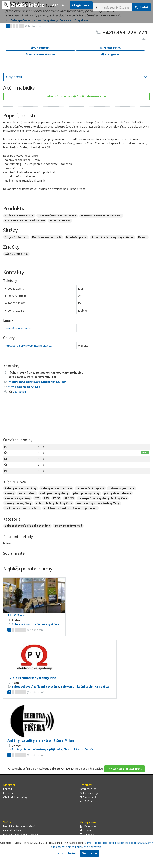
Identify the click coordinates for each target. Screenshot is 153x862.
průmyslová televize (117, 493)
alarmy (9, 493)
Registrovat (81, 5)
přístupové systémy (86, 493)
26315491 (19, 392)
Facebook (88, 826)
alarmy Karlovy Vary (18, 503)
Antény (17, 749)
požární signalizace (121, 488)
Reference (9, 793)
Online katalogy (89, 793)
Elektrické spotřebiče (78, 749)
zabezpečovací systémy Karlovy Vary (102, 498)
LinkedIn (87, 834)
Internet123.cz (88, 789)
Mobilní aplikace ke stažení (19, 826)
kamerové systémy (17, 498)
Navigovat (110, 54)
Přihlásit (59, 5)
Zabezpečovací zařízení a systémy (27, 525)
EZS (37, 498)
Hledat (141, 7)
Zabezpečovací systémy (20, 488)
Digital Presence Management (20, 834)
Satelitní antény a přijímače (42, 749)
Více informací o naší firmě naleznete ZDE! (76, 96)
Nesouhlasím (66, 853)
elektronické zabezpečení (22, 508)
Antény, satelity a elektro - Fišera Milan (40, 740)
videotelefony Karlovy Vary (54, 503)
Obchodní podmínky (15, 797)
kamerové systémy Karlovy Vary (98, 503)
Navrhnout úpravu (40, 54)
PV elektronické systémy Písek (33, 677)
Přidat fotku (110, 47)
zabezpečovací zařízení (56, 488)
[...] (116, 7)
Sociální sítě (86, 801)
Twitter (86, 830)
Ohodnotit (40, 47)
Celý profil (14, 77)
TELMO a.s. (16, 615)
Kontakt (7, 789)
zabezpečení (27, 493)
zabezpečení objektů (90, 488)
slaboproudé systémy (54, 493)
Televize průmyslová (68, 525)
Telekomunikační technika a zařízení (86, 686)
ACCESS (69, 498)
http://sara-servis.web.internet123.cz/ (28, 346)
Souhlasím (89, 853)
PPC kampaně (88, 797)
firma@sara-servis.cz (18, 328)
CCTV (56, 498)
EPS (46, 498)
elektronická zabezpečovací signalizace (70, 508)
